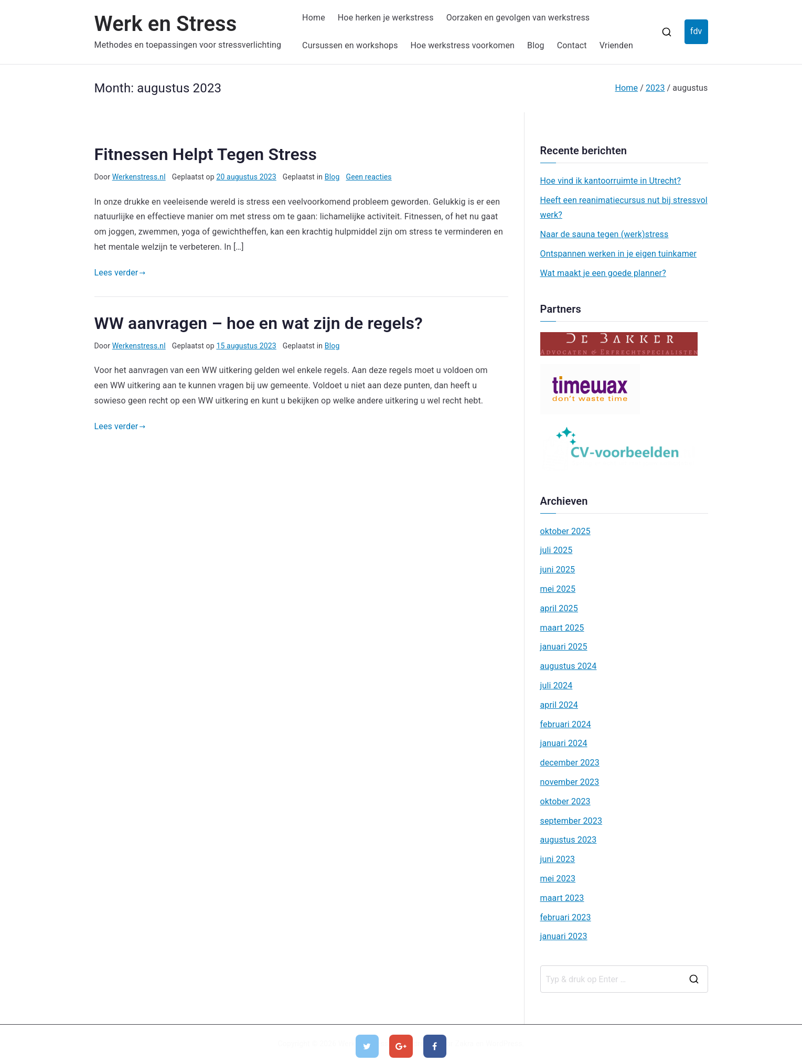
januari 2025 (563, 647)
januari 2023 (563, 936)
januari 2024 (563, 743)
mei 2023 (558, 879)
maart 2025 (562, 628)
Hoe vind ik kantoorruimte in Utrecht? (610, 181)
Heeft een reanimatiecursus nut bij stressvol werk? (624, 207)
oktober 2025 (565, 531)
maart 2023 (562, 898)
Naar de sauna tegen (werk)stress (604, 234)
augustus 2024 (568, 666)
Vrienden (616, 45)
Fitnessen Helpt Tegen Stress (205, 154)
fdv (696, 31)
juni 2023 (557, 859)
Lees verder (120, 273)
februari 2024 (565, 724)
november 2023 (570, 782)
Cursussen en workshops (350, 45)
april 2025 (559, 608)
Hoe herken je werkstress (386, 18)
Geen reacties (368, 177)
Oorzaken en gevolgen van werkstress (518, 18)
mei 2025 (558, 589)
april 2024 (559, 705)
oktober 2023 (565, 801)
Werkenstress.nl (139, 177)
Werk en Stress (165, 24)
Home (313, 18)
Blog (535, 45)
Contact (572, 45)
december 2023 (570, 763)
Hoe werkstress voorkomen (463, 45)
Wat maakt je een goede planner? (603, 273)
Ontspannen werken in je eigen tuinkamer (618, 254)
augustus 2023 (568, 840)
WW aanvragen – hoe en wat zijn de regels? (258, 323)
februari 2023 (565, 917)
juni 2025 (557, 570)
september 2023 (571, 821)
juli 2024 (556, 685)
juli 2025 (556, 550)
